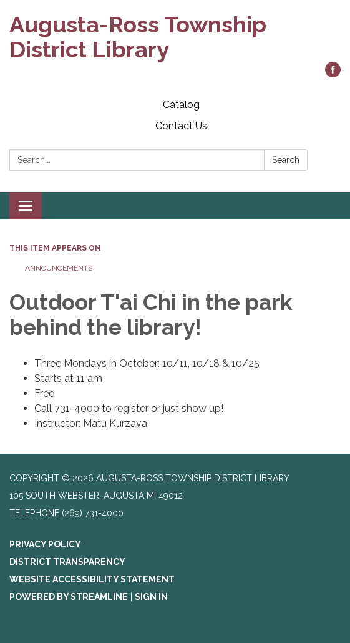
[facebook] (333, 74)
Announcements (58, 268)
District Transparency (67, 562)
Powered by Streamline (68, 597)
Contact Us (181, 126)
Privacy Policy (45, 544)
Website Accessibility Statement (92, 579)
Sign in (151, 597)
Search (285, 160)
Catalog (181, 105)
